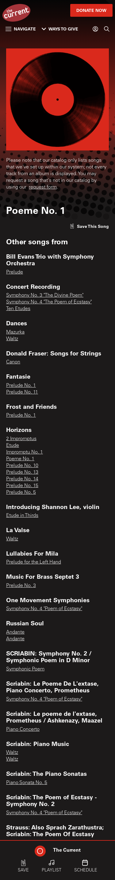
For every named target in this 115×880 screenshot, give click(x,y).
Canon (13, 362)
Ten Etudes (18, 308)
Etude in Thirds (22, 515)
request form (43, 187)
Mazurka (15, 332)
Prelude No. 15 (22, 485)
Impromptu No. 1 (24, 452)
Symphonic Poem (25, 669)
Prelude (14, 272)
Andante (15, 632)
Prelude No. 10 (22, 465)
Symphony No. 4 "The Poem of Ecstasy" (49, 302)
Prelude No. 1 (21, 385)
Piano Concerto (23, 729)
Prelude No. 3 (21, 585)
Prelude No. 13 (22, 472)
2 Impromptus (21, 438)
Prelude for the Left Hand (33, 562)
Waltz (12, 339)
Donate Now (91, 10)
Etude (12, 445)
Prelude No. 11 (22, 392)
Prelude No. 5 (21, 492)
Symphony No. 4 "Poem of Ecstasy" (44, 608)
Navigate (21, 29)
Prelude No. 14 (22, 479)
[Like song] (89, 226)
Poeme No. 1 (20, 459)
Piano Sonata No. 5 (26, 782)
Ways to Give (60, 29)
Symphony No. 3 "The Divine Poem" (44, 295)
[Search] (107, 29)
